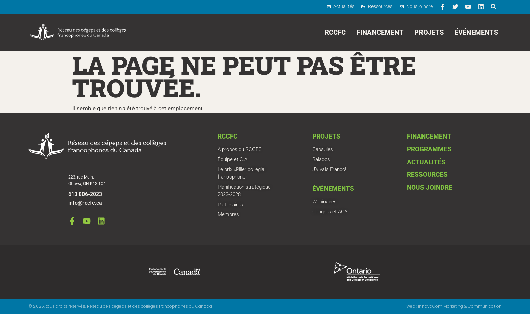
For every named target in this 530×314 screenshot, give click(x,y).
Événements (476, 32)
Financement (380, 32)
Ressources (427, 175)
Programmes (429, 149)
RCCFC (335, 32)
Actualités (426, 162)
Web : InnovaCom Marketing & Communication (454, 306)
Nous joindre (429, 187)
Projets (429, 32)
